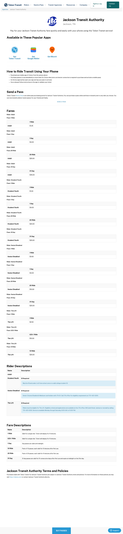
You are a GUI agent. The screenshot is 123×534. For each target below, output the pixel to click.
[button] (27, 5)
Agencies (5, 9)
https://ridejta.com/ (15, 477)
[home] (13, 5)
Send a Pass (19, 95)
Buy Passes (61, 531)
